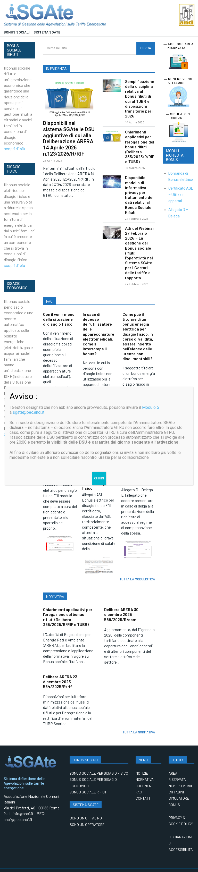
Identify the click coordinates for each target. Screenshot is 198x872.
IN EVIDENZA (56, 69)
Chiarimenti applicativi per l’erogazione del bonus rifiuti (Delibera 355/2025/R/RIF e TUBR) (139, 144)
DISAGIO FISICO (14, 169)
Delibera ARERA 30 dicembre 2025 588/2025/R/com (121, 603)
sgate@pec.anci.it (28, 412)
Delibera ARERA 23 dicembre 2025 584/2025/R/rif (60, 670)
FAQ (49, 291)
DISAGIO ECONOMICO (17, 286)
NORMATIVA (55, 585)
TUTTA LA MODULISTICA (137, 568)
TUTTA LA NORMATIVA (138, 721)
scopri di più (14, 148)
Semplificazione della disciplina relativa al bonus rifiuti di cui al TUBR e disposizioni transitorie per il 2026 (139, 97)
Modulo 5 (150, 407)
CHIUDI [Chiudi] (99, 478)
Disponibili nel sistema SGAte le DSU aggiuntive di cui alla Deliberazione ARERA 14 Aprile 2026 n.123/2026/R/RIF (69, 137)
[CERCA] (145, 48)
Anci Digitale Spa (36, 864)
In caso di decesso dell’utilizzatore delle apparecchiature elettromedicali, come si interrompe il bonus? (98, 323)
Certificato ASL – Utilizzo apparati (180, 194)
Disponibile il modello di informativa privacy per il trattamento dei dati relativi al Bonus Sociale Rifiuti (139, 189)
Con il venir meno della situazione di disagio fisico (59, 308)
